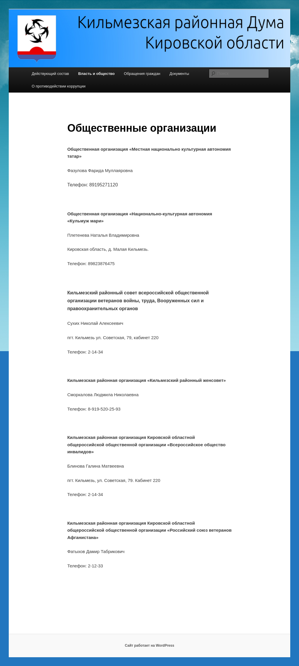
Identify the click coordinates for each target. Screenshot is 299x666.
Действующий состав (50, 73)
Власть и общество (96, 73)
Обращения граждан (142, 73)
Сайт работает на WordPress (149, 645)
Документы (179, 73)
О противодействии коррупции (58, 86)
